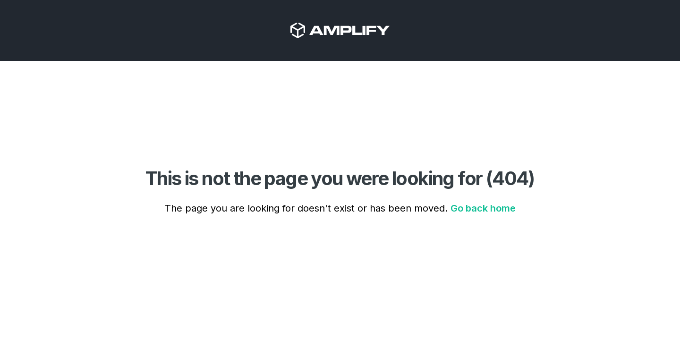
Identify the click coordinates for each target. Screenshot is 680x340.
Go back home (483, 208)
